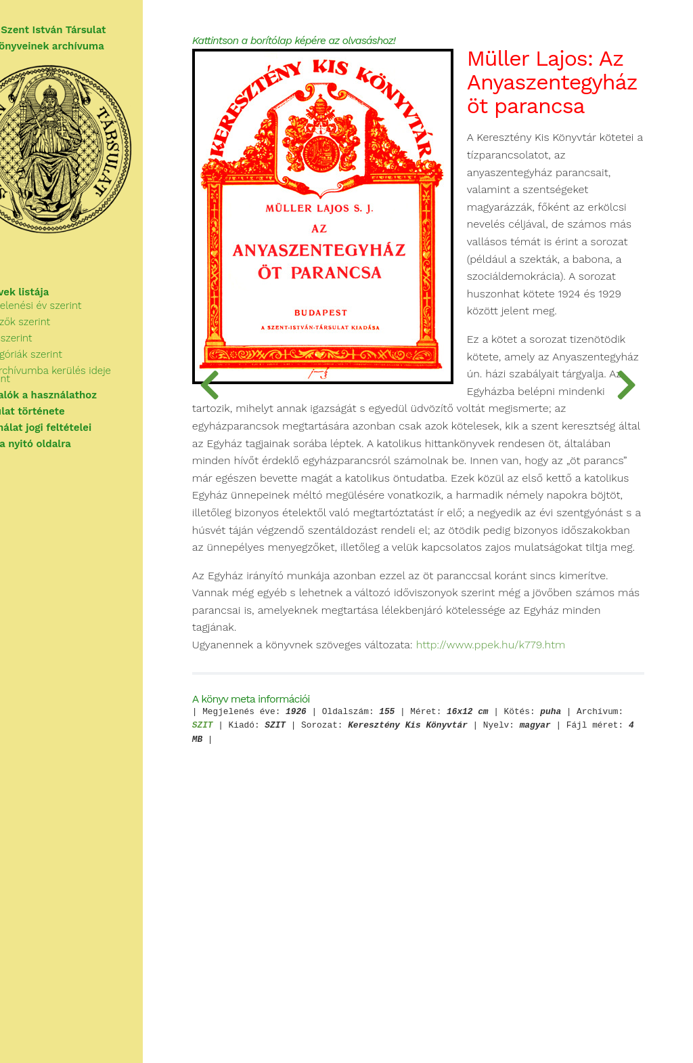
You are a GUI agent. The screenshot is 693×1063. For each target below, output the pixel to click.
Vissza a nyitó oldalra (64, 450)
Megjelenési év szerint (75, 320)
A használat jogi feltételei (74, 434)
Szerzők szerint (60, 336)
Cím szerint (51, 352)
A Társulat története (61, 417)
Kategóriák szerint (66, 368)
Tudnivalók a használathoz (77, 401)
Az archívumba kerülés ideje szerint (108, 385)
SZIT (367, 956)
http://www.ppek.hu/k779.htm (343, 875)
